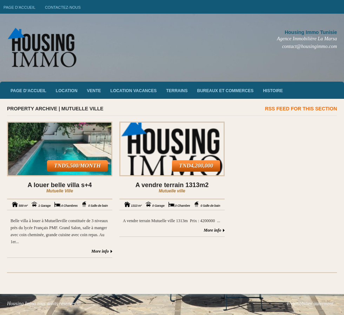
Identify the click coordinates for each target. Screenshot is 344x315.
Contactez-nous (63, 7)
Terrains (176, 90)
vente (94, 90)
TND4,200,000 (196, 166)
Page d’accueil (19, 7)
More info (100, 251)
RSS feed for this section (301, 108)
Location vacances (134, 90)
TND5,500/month (77, 166)
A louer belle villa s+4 (60, 185)
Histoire (273, 90)
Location (67, 90)
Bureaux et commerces (225, 90)
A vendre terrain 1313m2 (172, 185)
